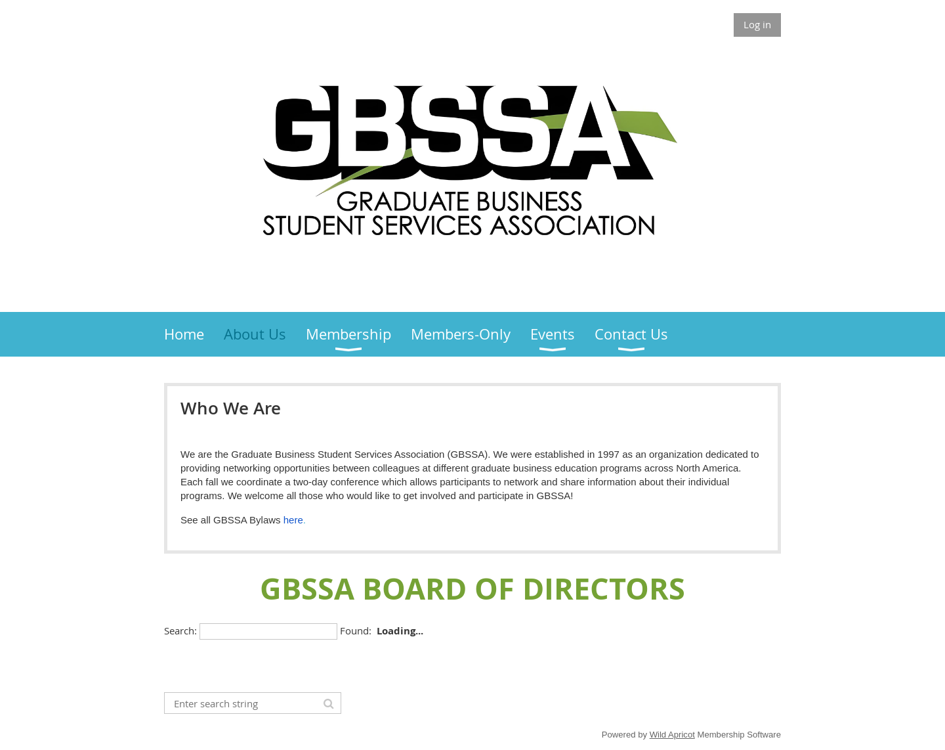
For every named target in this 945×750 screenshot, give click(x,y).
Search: (180, 630)
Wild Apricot (672, 734)
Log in (757, 24)
